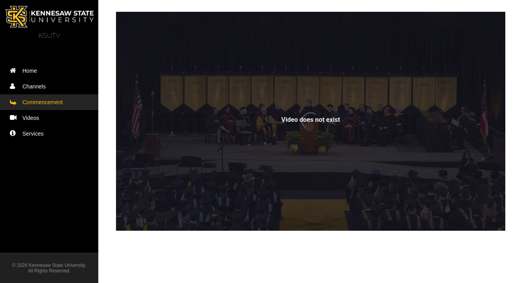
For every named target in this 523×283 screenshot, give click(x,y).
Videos (26, 117)
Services (28, 133)
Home (25, 70)
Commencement (38, 102)
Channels (29, 86)
